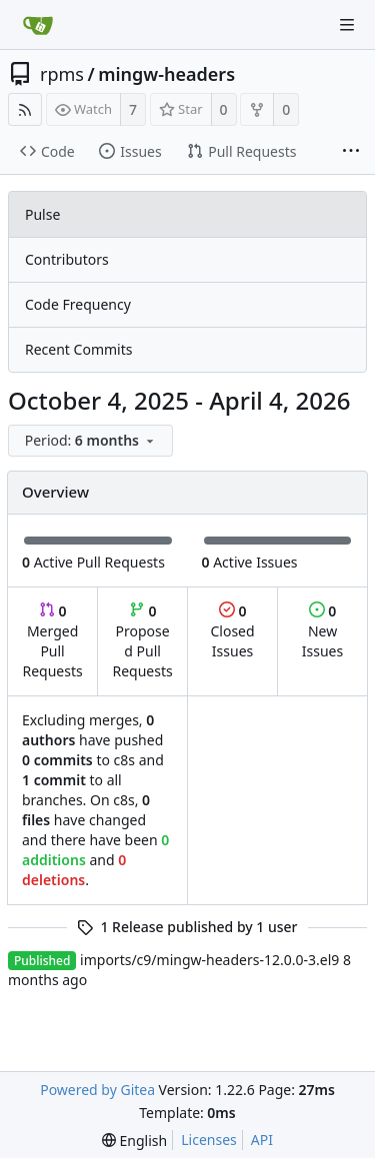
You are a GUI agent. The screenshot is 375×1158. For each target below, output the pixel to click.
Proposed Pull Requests (143, 640)
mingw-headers (166, 74)
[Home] (38, 25)
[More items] (351, 152)
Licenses (209, 1139)
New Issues (322, 630)
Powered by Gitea (97, 1089)
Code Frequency (78, 304)
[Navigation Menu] (347, 25)
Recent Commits (78, 349)
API (262, 1139)
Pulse (42, 214)
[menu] (92, 441)
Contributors (67, 259)
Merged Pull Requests (52, 640)
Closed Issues (232, 630)
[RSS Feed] (25, 109)
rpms (62, 74)
